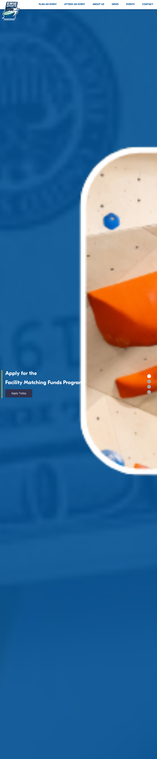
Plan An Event (48, 4)
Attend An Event (74, 4)
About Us (98, 4)
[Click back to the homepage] (11, 11)
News (115, 4)
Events (130, 4)
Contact (147, 4)
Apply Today (20, 393)
